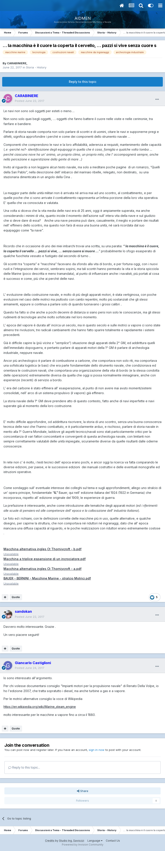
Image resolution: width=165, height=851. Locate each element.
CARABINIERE (16, 63)
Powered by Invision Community (82, 844)
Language (94, 840)
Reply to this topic (82, 82)
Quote (16, 597)
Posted (29, 101)
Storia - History (36, 67)
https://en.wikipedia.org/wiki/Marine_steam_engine (39, 706)
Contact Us (113, 840)
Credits (49, 840)
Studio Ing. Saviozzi (71, 840)
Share (82, 791)
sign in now (96, 750)
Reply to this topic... (24, 767)
